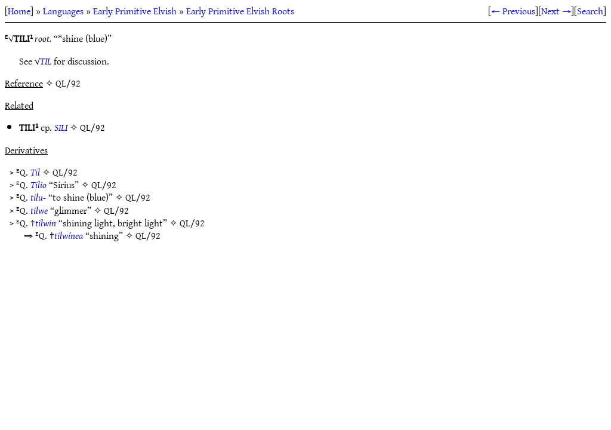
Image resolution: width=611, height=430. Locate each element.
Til (35, 172)
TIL (45, 61)
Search (590, 10)
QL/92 (92, 127)
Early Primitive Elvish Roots (240, 10)
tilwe (39, 210)
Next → (556, 10)
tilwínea (68, 235)
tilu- (38, 197)
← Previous (513, 10)
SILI (60, 127)
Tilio (38, 184)
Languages (63, 10)
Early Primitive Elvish (135, 10)
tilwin (45, 222)
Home (19, 10)
